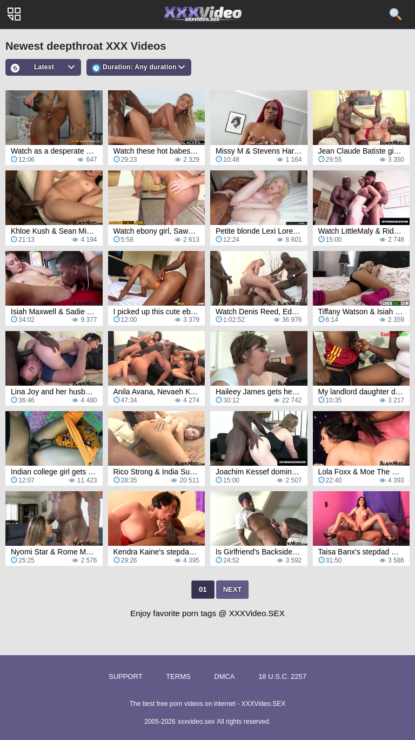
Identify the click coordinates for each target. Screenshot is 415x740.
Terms (178, 676)
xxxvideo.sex (196, 721)
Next (232, 589)
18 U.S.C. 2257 (282, 676)
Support (126, 676)
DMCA (224, 676)
